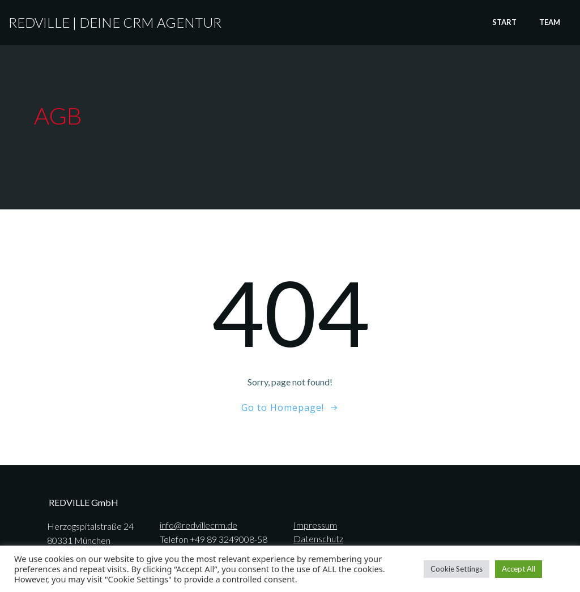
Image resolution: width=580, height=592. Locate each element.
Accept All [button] (518, 568)
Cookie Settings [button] (456, 568)
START (504, 22)
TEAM (549, 22)
